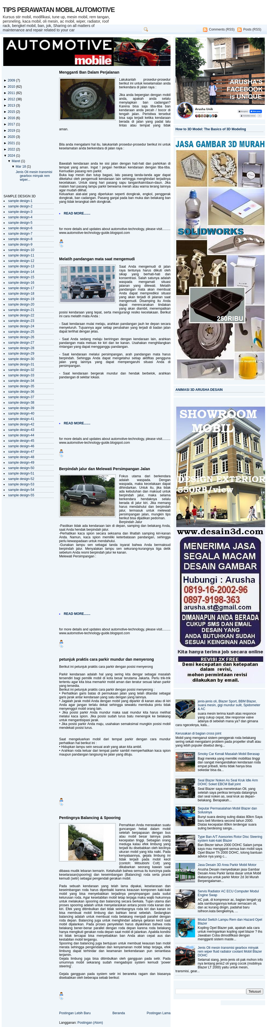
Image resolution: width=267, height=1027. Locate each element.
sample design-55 (21, 495)
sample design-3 (20, 212)
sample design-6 (20, 228)
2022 (12, 149)
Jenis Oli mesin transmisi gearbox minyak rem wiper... (34, 176)
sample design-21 (21, 310)
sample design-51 (21, 473)
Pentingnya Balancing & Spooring (90, 817)
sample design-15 (21, 277)
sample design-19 (21, 299)
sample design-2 (20, 206)
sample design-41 (21, 419)
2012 (12, 99)
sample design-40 (21, 413)
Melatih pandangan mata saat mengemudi (97, 259)
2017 (12, 124)
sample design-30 (21, 359)
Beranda (119, 1013)
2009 (12, 80)
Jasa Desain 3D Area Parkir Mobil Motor (227, 865)
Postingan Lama (159, 1013)
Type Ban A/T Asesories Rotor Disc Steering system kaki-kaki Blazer (230, 838)
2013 (12, 105)
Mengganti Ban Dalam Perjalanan (89, 72)
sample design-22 (21, 315)
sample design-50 (21, 468)
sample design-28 (21, 348)
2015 (12, 112)
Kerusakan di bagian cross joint (198, 733)
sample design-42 (21, 424)
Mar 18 (21, 166)
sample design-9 (20, 244)
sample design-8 (20, 239)
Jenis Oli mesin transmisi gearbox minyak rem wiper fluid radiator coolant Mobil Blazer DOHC (230, 951)
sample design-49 (21, 462)
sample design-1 (20, 201)
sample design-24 (21, 326)
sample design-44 (21, 435)
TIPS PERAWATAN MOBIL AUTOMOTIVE (59, 9)
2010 (12, 87)
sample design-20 (21, 304)
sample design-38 (21, 402)
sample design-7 (20, 233)
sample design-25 (21, 332)
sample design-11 (21, 255)
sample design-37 (21, 397)
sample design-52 (21, 479)
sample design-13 (21, 266)
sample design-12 (21, 261)
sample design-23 (21, 321)
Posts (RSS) (252, 29)
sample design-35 (21, 386)
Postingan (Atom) (90, 1023)
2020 (12, 137)
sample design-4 (20, 217)
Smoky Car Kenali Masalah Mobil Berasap (229, 754)
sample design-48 (21, 457)
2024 (12, 156)
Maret (16, 161)
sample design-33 (21, 375)
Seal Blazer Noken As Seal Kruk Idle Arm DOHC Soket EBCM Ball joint (228, 782)
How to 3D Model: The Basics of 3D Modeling (210, 129)
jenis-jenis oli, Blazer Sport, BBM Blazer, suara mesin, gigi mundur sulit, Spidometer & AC (229, 705)
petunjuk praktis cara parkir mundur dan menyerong (106, 659)
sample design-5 (20, 223)
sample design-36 (21, 392)
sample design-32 (21, 370)
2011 (12, 93)
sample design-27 (21, 343)
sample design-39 (21, 408)
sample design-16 (21, 283)
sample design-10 (21, 250)
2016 (12, 118)
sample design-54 (21, 490)
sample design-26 (21, 337)
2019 (12, 130)
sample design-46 (21, 446)
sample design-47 (21, 452)
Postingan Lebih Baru (75, 1013)
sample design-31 (21, 364)
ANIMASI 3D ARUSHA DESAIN (199, 390)
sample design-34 (21, 381)
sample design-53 (21, 484)
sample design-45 (21, 441)
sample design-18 (21, 293)
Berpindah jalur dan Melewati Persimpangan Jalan (104, 469)
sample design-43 (21, 430)
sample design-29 (21, 353)
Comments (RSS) (222, 29)
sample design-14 (21, 272)
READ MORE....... (77, 213)
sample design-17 (21, 288)
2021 (12, 143)
